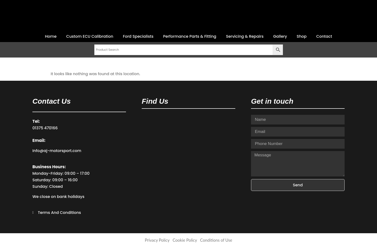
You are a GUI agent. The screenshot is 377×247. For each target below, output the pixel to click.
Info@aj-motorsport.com (56, 150)
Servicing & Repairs (244, 36)
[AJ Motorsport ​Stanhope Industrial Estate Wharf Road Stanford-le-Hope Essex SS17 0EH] (188, 151)
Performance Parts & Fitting (189, 36)
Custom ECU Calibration (89, 36)
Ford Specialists (138, 36)
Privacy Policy (157, 240)
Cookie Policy (185, 240)
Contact (324, 36)
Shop (302, 36)
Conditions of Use (216, 240)
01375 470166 (45, 128)
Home (51, 36)
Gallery (280, 36)
